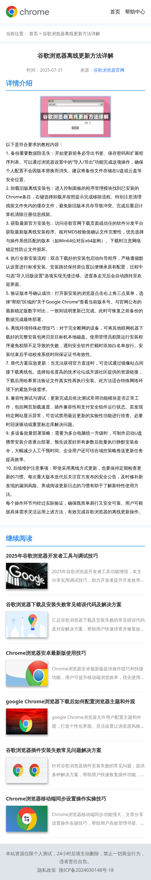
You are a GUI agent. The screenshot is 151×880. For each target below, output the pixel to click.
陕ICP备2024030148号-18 (86, 870)
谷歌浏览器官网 (108, 70)
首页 (115, 11)
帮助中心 (135, 11)
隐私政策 (46, 870)
